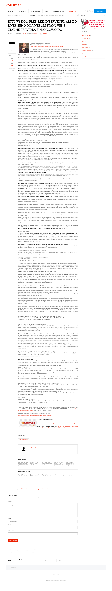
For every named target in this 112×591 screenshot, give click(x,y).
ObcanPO (23, 33)
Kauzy (46, 11)
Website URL (11, 530)
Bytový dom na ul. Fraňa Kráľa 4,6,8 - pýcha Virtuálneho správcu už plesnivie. (58, 464)
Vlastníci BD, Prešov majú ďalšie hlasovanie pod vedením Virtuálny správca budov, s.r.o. (23, 464)
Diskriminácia (22, 11)
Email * (9, 524)
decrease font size (13, 54)
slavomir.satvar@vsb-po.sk (27, 410)
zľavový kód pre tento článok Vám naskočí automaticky (62, 423)
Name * (9, 518)
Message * (10, 501)
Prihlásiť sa (100, 11)
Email (12, 65)
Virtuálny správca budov (23, 439)
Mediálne (35, 33)
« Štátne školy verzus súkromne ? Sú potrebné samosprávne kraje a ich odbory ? (39, 489)
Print (12, 60)
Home (54, 574)
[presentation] (19, 538)
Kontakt (57, 574)
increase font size (14, 54)
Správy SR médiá (35, 11)
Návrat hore (13, 567)
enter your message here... (43, 510)
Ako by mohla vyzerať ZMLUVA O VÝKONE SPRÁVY (34, 463)
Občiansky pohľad (58, 11)
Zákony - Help (73, 11)
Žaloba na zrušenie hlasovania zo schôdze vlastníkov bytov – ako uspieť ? (70, 464)
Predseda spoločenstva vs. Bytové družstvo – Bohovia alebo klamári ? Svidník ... (59, 475)
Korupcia (10, 11)
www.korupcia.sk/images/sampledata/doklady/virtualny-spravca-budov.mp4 (46, 46)
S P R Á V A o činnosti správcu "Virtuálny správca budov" (47, 463)
